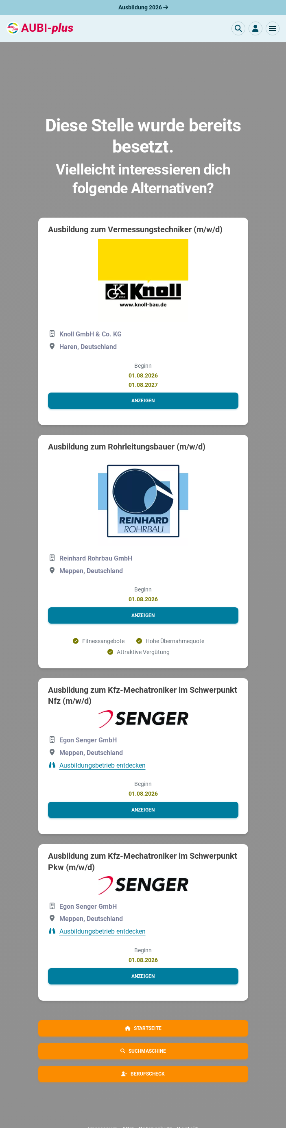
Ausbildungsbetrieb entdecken (102, 765)
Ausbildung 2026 (143, 7)
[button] (272, 28)
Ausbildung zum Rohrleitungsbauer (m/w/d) (126, 447)
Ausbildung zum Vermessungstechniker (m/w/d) (135, 229)
